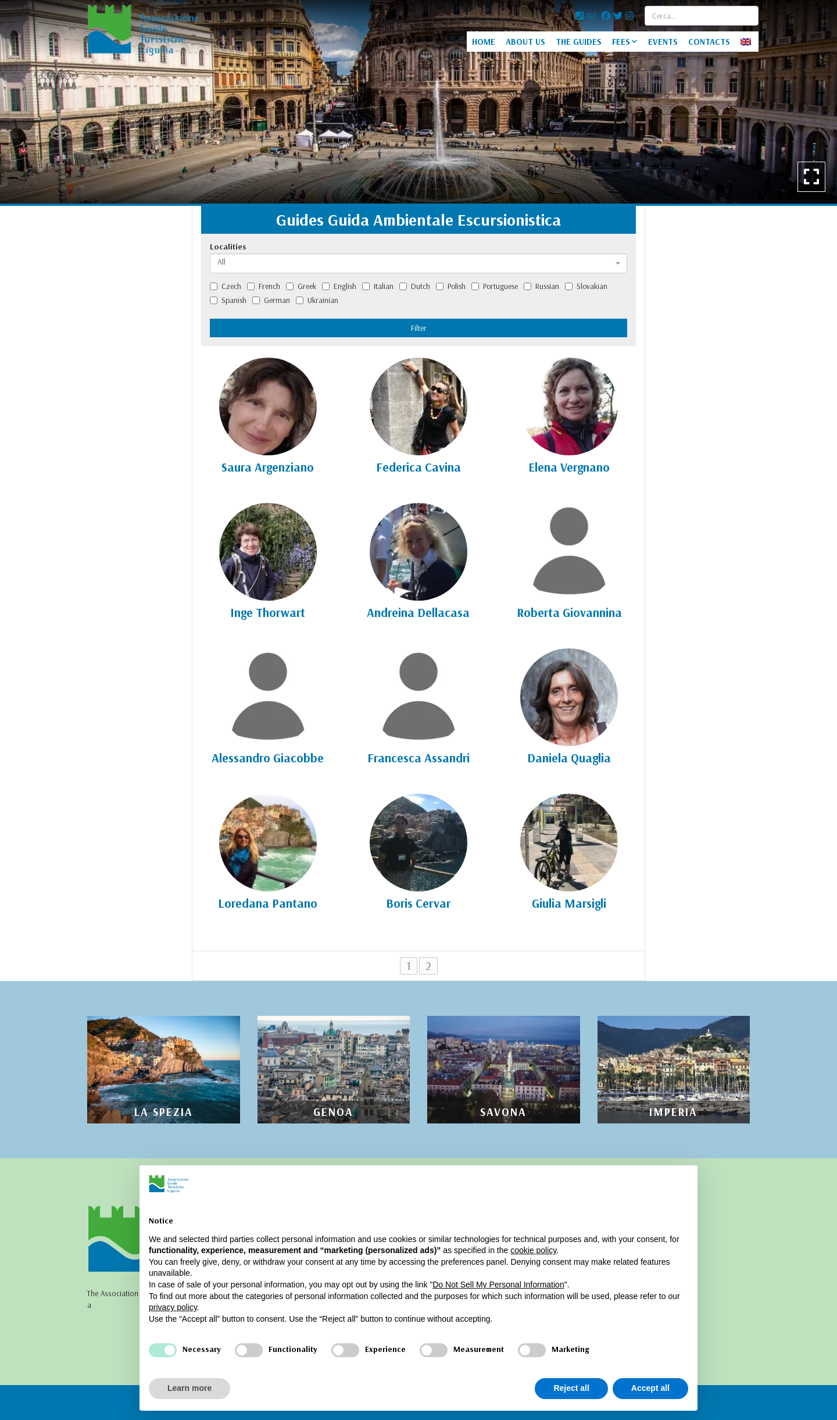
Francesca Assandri (418, 757)
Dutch (414, 286)
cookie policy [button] (533, 1250)
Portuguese (494, 286)
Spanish (228, 300)
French (263, 286)
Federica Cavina (418, 466)
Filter (419, 328)
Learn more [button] (189, 1388)
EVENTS (663, 41)
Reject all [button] (571, 1388)
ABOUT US (525, 41)
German (271, 300)
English (339, 286)
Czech (225, 286)
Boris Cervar (418, 903)
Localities (228, 246)
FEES (621, 41)
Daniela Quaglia (569, 757)
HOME (483, 41)
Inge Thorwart (267, 612)
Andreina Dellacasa (418, 612)
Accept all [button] (650, 1388)
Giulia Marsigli (569, 903)
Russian (541, 286)
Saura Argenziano (267, 466)
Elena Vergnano (569, 466)
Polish (451, 286)
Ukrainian (317, 300)
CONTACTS (709, 41)
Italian (378, 286)
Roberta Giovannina (569, 612)
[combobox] (418, 263)
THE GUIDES (579, 41)
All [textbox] (221, 262)
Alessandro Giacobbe (268, 757)
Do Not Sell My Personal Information (498, 1284)
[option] (418, 102)
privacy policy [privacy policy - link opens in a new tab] (173, 1307)
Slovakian (586, 286)
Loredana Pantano (267, 903)
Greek (301, 286)
